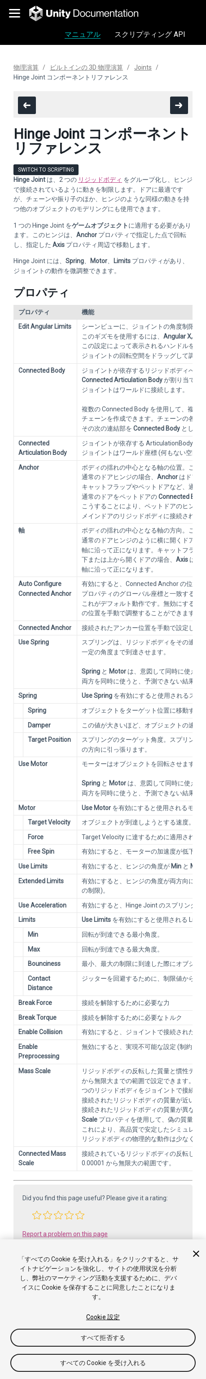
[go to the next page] (179, 105)
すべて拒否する (103, 1337)
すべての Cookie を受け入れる (103, 1362)
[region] (103, 1309)
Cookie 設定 (103, 1317)
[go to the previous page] (27, 105)
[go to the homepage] (90, 13)
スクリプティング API (149, 34)
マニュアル (83, 34)
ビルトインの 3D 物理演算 (86, 67)
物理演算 (26, 67)
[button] (36, 1215)
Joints (143, 67)
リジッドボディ (100, 179)
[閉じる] (196, 1254)
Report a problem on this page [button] (65, 1234)
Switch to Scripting (46, 170)
